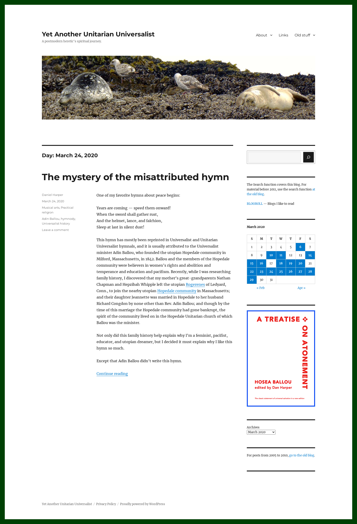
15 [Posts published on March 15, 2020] (251, 263)
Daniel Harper (52, 195)
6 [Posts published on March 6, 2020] (300, 247)
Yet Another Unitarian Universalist (98, 34)
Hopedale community (176, 291)
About (261, 35)
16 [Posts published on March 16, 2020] (261, 263)
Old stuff (302, 35)
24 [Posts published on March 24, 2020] (271, 271)
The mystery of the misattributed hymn (135, 176)
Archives (253, 427)
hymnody (68, 218)
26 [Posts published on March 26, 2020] (291, 271)
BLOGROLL (255, 204)
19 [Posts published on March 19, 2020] (290, 263)
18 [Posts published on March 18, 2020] (281, 263)
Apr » (302, 288)
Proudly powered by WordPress (142, 504)
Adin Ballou (50, 218)
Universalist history (56, 223)
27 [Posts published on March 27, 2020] (300, 271)
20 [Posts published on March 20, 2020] (300, 263)
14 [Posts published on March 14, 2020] (310, 255)
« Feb (261, 288)
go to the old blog (301, 455)
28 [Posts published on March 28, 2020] (310, 271)
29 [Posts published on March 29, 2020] (252, 280)
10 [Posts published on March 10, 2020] (271, 255)
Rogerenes (195, 284)
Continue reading (112, 373)
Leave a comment (55, 230)
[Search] (308, 157)
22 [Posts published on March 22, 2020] (252, 271)
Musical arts (50, 207)
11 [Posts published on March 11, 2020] (281, 255)
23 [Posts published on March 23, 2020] (261, 271)
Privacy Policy (106, 504)
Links (283, 35)
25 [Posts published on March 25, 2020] (281, 271)
